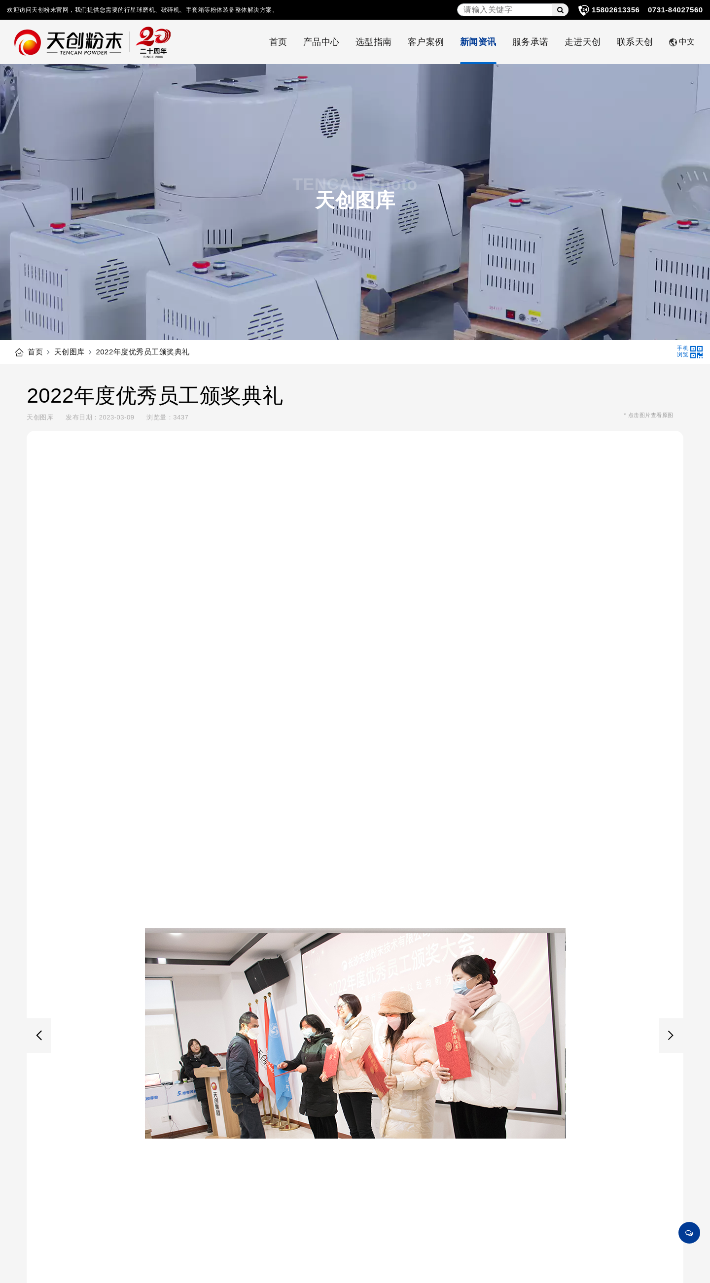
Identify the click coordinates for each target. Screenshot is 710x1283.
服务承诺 (530, 42)
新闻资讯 (478, 42)
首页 (278, 42)
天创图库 (69, 351)
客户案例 (426, 42)
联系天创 (635, 42)
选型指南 (373, 42)
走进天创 (583, 42)
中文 (682, 42)
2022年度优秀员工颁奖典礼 (142, 351)
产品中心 (321, 42)
